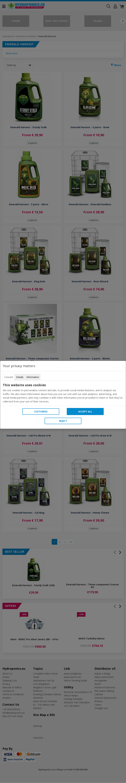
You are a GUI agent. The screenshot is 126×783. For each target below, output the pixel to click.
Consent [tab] (8, 377)
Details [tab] (19, 377)
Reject (63, 420)
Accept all (85, 411)
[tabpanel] (63, 393)
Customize (41, 411)
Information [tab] (32, 377)
